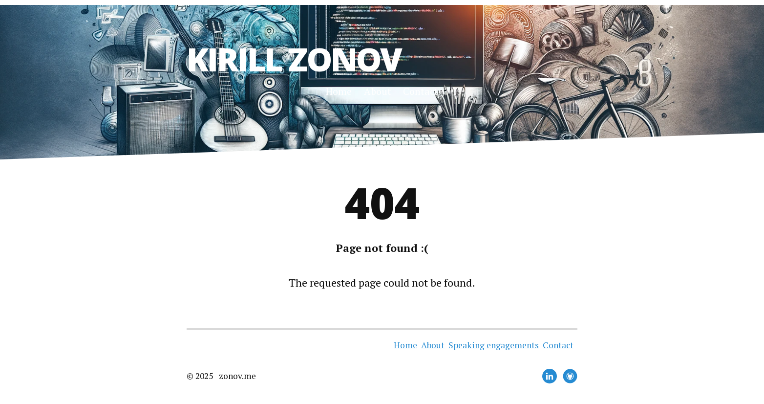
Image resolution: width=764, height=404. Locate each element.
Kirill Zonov (294, 59)
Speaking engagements (493, 345)
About (377, 91)
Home (339, 91)
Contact (420, 91)
